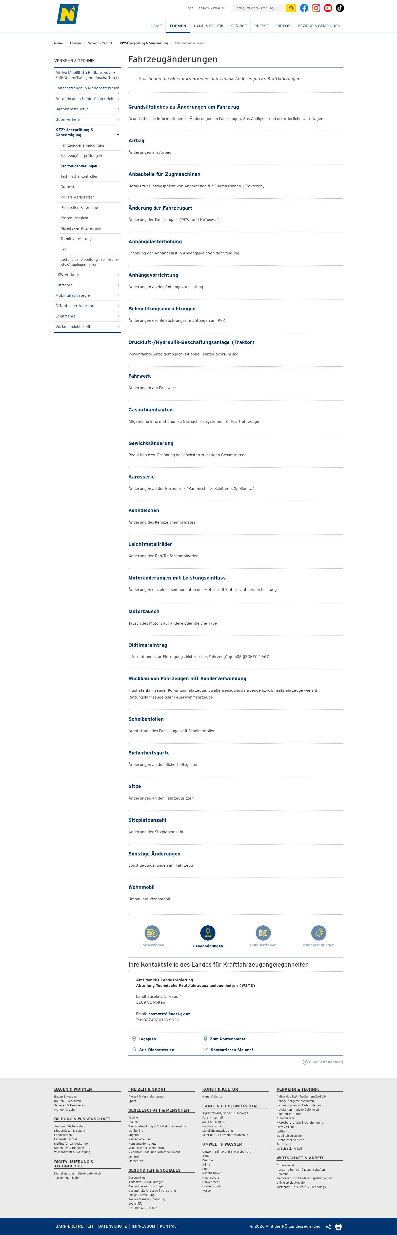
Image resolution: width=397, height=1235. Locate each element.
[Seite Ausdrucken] (338, 1228)
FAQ (64, 249)
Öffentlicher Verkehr (87, 305)
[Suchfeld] (259, 8)
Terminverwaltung (76, 238)
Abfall (206, 1156)
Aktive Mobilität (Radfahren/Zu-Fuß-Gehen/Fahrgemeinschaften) (87, 75)
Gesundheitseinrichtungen (146, 1186)
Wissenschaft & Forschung (72, 1152)
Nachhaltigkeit (212, 1173)
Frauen (133, 1122)
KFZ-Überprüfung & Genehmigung (144, 43)
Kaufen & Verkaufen (67, 1101)
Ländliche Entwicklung (217, 1130)
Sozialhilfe (135, 1203)
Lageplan (147, 1039)
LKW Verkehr (87, 274)
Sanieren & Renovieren (69, 1105)
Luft (205, 1169)
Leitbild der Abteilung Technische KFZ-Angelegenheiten (89, 262)
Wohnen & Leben (65, 1109)
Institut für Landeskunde (71, 1143)
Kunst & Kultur (212, 1096)
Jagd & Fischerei (213, 1122)
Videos (283, 26)
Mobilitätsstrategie (87, 295)
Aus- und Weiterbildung (70, 1126)
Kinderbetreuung (140, 1139)
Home (156, 26)
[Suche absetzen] (291, 8)
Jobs (189, 8)
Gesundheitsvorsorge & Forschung (152, 1190)
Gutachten (70, 187)
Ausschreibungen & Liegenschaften (300, 1169)
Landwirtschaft (212, 1126)
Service (239, 26)
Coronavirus (136, 1177)
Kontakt (169, 1226)
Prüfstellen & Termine (79, 207)
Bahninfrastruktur (87, 109)
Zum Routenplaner (228, 1039)
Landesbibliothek (65, 1139)
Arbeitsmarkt (285, 1165)
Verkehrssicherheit (87, 326)
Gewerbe (282, 1174)
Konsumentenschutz (142, 1143)
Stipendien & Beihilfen (69, 1148)
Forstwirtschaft (212, 1117)
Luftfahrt (87, 285)
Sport (132, 1101)
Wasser (207, 1190)
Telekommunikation (67, 1178)
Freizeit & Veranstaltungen (146, 1096)
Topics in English (212, 8)
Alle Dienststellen (156, 1049)
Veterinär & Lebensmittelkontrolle (225, 1135)
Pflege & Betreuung (141, 1195)
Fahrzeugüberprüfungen (81, 155)
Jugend (133, 1135)
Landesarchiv (63, 1135)
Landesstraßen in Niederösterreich (87, 89)
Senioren (134, 1157)
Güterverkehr (87, 119)
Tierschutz (135, 1161)
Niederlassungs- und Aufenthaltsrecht (154, 1152)
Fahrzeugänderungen (79, 166)
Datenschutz (112, 1226)
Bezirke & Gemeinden (319, 26)
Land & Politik (209, 26)
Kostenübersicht (75, 218)
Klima (206, 1164)
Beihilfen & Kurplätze (142, 1208)
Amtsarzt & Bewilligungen (146, 1182)
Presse (261, 26)
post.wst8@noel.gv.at (169, 1013)
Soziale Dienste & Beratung (146, 1199)
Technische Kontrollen (79, 176)
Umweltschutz (212, 1186)
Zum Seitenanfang (323, 1062)
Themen (177, 26)
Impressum (143, 1226)
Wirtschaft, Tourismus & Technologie (301, 1187)
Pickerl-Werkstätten (78, 197)
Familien (134, 1117)
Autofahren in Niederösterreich (87, 98)
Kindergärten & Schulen (70, 1130)
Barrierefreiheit (74, 1226)
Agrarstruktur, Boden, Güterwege (225, 1113)
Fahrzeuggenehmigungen (82, 145)
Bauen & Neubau (65, 1096)
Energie (207, 1160)
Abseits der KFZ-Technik (81, 228)
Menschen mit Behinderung (147, 1148)
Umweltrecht (211, 1182)
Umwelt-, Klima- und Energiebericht (226, 1151)
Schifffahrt (87, 316)
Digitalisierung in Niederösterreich (77, 1173)
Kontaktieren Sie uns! (232, 1049)
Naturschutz (210, 1177)
